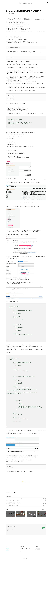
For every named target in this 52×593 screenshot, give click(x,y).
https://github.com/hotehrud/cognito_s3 (20, 56)
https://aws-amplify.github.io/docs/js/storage (14, 493)
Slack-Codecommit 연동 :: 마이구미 (11, 537)
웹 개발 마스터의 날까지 (11, 560)
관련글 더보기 (44, 541)
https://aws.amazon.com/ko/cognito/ (18, 54)
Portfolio (7, 581)
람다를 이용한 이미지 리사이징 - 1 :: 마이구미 (12, 534)
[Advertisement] (26, 24)
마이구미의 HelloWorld (12, 559)
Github (7, 582)
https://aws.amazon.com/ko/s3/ (15, 53)
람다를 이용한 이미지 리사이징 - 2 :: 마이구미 (12, 532)
